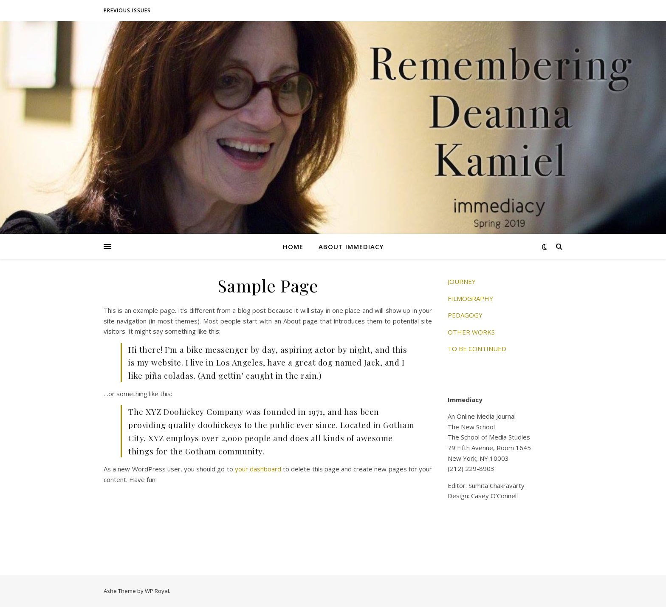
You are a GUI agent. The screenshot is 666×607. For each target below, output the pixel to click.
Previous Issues (127, 10)
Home (293, 246)
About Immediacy (351, 246)
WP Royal (157, 591)
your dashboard (258, 469)
